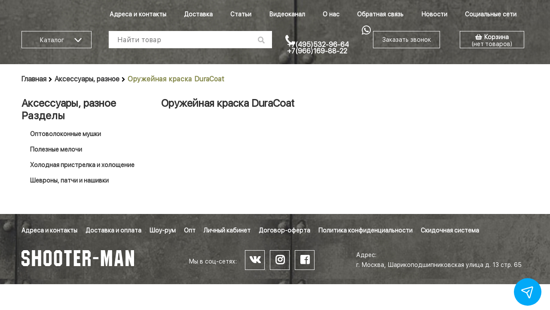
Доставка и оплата (113, 230)
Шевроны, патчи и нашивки (69, 180)
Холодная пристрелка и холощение (82, 164)
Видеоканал (287, 14)
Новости (434, 14)
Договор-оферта (284, 230)
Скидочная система (450, 230)
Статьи (240, 14)
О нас (331, 14)
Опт (190, 230)
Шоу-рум (163, 230)
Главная (33, 79)
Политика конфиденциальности (365, 230)
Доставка (198, 14)
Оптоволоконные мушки (65, 133)
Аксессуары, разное (87, 79)
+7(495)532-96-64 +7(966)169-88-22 (318, 47)
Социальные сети (490, 14)
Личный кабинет (227, 230)
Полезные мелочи (56, 149)
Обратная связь (380, 14)
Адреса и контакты (138, 14)
